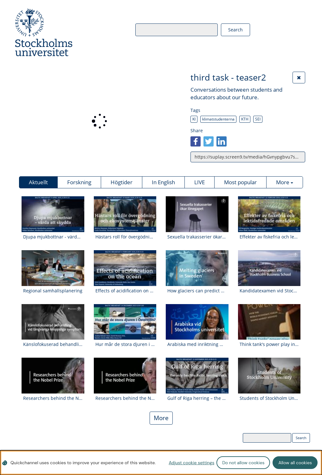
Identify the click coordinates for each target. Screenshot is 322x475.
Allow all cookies (295, 462)
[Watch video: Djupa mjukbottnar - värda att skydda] (53, 219)
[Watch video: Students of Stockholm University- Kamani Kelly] (269, 381)
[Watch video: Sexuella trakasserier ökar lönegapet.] (197, 219)
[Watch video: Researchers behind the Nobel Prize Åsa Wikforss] (53, 381)
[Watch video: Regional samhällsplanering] (53, 273)
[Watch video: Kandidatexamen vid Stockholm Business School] (269, 273)
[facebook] (195, 141)
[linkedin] (221, 141)
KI (194, 119)
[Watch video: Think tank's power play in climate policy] (269, 327)
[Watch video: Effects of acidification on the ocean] (125, 273)
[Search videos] (168, 29)
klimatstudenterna (218, 119)
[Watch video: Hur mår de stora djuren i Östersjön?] (125, 327)
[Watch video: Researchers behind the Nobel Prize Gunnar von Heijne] (125, 381)
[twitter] (208, 141)
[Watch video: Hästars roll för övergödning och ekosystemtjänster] (125, 219)
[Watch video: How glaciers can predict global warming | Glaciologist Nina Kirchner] (197, 273)
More (161, 418)
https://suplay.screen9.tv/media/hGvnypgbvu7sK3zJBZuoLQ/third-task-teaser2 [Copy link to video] (250, 157)
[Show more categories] (284, 182)
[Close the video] (299, 77)
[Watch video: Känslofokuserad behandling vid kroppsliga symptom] (53, 327)
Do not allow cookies (243, 462)
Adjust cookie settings (191, 462)
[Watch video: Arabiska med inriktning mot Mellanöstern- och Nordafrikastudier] (197, 327)
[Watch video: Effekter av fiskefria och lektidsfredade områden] (269, 219)
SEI (258, 119)
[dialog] (161, 462)
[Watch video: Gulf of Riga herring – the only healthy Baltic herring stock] (197, 381)
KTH (244, 119)
